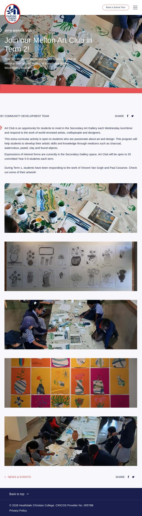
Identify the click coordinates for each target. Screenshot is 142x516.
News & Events (19, 476)
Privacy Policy (18, 510)
